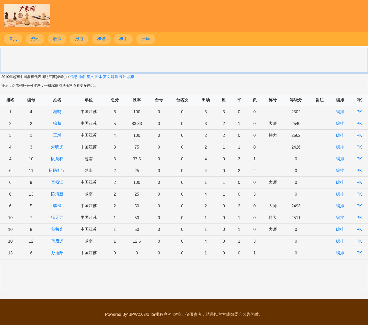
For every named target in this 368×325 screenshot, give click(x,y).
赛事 (57, 39)
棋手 (123, 39)
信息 (73, 77)
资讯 (35, 39)
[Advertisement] (184, 59)
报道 (79, 39)
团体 (98, 77)
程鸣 (57, 111)
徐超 (57, 123)
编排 (340, 111)
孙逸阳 (57, 253)
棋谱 (101, 39)
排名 (82, 77)
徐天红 (57, 217)
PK (359, 112)
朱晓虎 (57, 147)
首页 (13, 39)
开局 (146, 39)
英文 (90, 77)
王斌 (57, 135)
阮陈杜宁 (57, 170)
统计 (122, 77)
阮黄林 (57, 158)
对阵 (114, 77)
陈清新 (57, 194)
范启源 (57, 241)
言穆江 (57, 182)
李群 (57, 206)
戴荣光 (57, 229)
